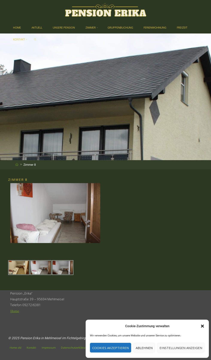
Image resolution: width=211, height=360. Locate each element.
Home (14, 311)
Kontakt (31, 347)
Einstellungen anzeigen (180, 348)
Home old (15, 347)
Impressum (49, 347)
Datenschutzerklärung (74, 347)
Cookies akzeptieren (110, 348)
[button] (202, 326)
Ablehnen (144, 348)
